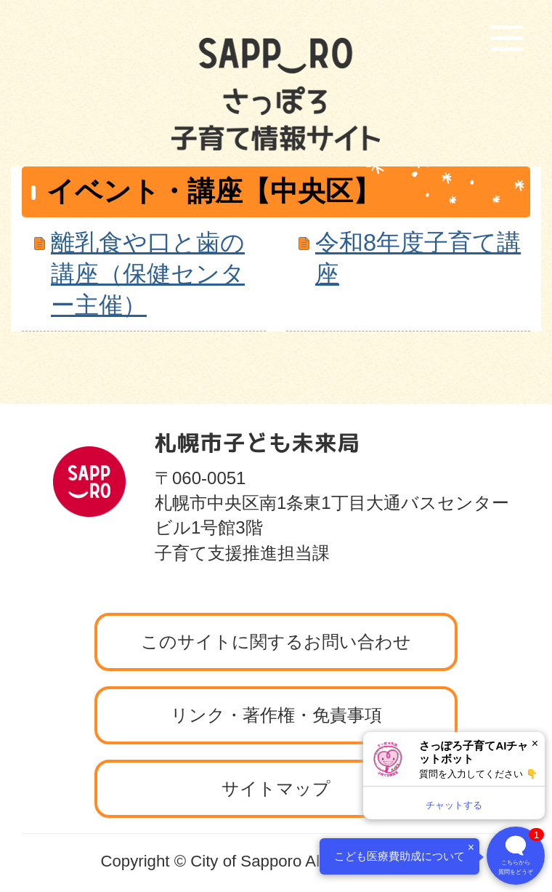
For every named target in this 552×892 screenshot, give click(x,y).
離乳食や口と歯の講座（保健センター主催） (148, 273)
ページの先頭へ (468, 399)
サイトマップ (276, 788)
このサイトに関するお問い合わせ (276, 641)
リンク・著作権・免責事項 (276, 715)
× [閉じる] (535, 743)
